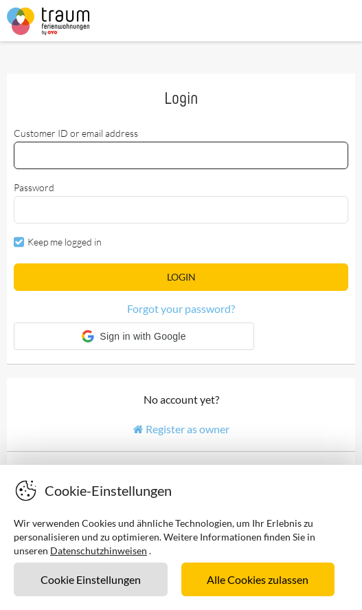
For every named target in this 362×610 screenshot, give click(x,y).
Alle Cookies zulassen (257, 579)
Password (34, 187)
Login (181, 277)
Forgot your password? (181, 308)
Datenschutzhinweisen (98, 550)
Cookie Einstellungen (91, 579)
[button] (134, 336)
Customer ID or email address (76, 133)
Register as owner (181, 428)
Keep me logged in (64, 242)
